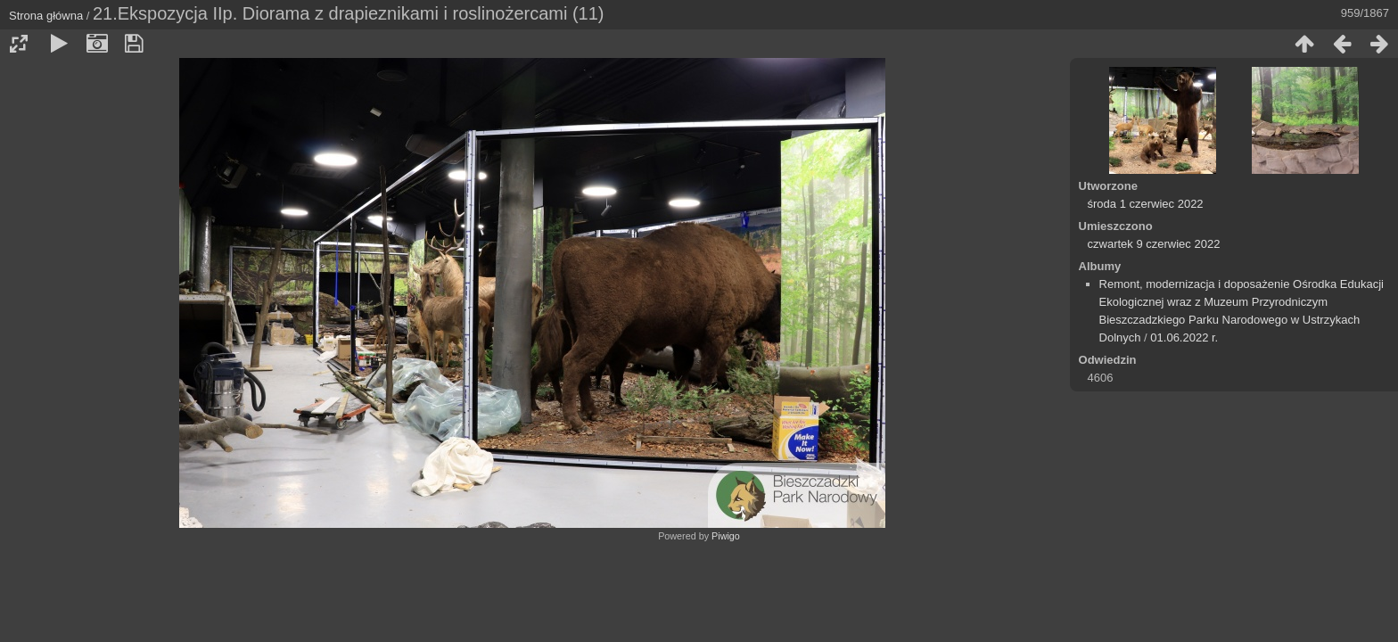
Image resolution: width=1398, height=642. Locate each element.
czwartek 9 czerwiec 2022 (1154, 244)
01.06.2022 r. (1184, 337)
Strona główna (46, 15)
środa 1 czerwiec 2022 (1146, 203)
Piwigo (725, 536)
